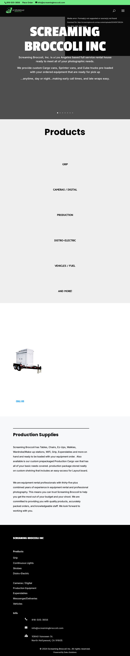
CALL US (20, 401)
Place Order (27, 2)
